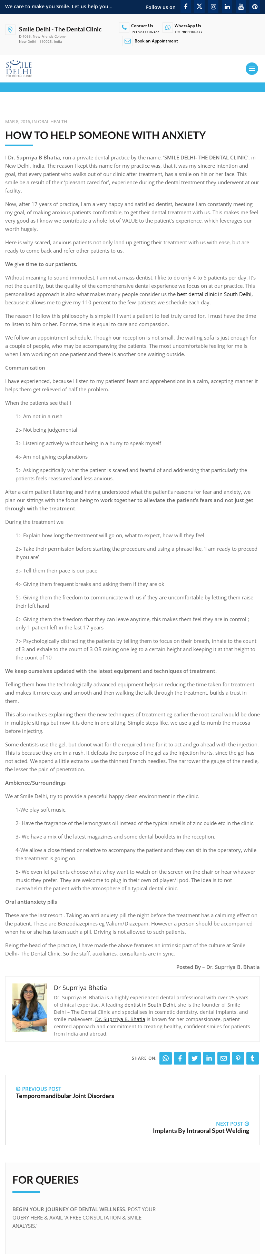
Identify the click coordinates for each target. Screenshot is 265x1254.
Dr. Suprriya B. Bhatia (120, 1019)
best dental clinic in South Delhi (214, 294)
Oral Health (52, 121)
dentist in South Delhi (150, 1004)
